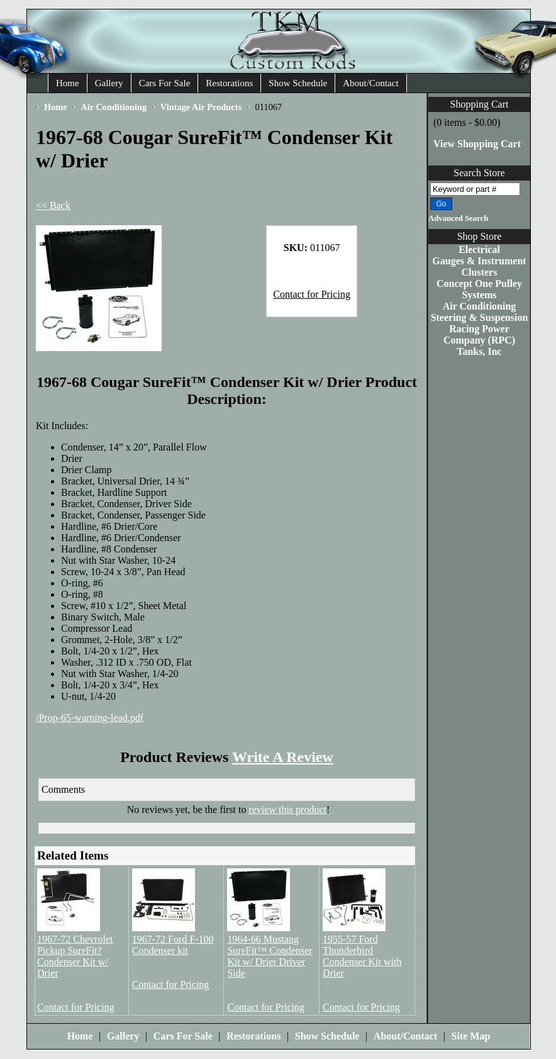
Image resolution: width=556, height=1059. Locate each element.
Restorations (229, 83)
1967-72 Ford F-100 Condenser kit (173, 945)
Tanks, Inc (479, 351)
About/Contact (370, 83)
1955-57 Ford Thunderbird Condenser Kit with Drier (362, 956)
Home (67, 83)
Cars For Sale (165, 83)
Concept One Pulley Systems (479, 289)
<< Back (53, 205)
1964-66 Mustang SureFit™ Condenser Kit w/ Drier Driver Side (269, 956)
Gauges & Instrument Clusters (479, 266)
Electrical (479, 249)
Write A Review (282, 757)
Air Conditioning (479, 306)
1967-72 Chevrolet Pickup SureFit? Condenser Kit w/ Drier (75, 956)
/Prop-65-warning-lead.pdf (89, 717)
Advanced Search (458, 218)
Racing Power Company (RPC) (479, 334)
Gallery (109, 83)
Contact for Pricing (311, 294)
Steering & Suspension (479, 317)
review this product (287, 809)
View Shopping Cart (477, 143)
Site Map (471, 1036)
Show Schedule (298, 83)
